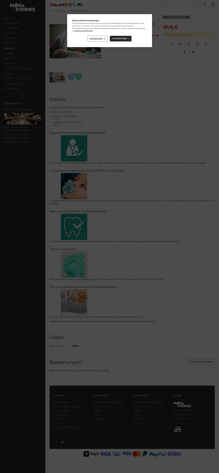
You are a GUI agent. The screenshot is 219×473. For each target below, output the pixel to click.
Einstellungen (96, 39)
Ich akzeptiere (119, 39)
